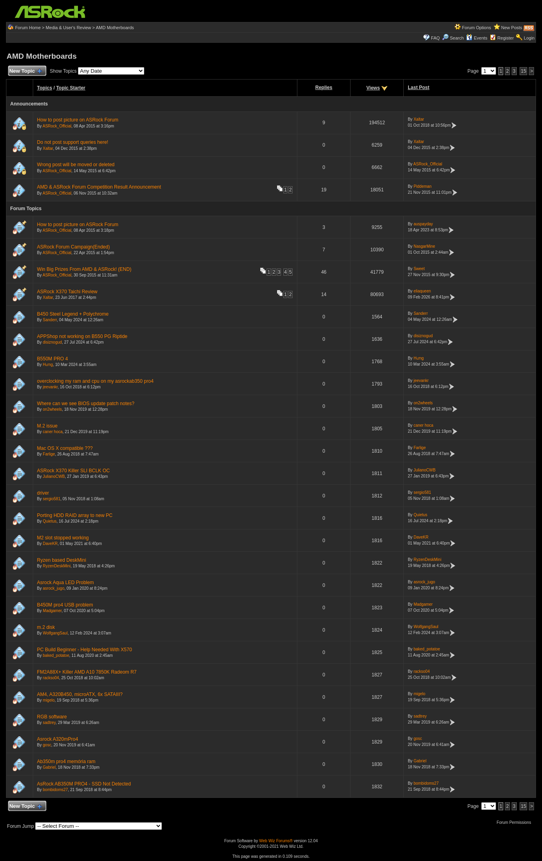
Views (373, 88)
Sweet (419, 268)
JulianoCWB (54, 476)
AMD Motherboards (115, 27)
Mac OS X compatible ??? (65, 448)
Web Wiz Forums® (276, 841)
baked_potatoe (56, 655)
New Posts (511, 27)
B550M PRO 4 (52, 359)
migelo (48, 700)
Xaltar (419, 119)
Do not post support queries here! (72, 142)
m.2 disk (46, 627)
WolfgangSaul (55, 633)
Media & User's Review (68, 27)
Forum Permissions (516, 822)
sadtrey (49, 722)
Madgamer (52, 610)
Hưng (48, 364)
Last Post (418, 87)
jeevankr (50, 387)
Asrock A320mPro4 (57, 739)
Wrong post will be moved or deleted (76, 164)
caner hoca (52, 432)
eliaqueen (422, 291)
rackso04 (51, 678)
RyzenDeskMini (56, 566)
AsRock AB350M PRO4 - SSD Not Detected (84, 784)
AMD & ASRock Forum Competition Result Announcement (99, 187)
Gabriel (49, 767)
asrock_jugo (53, 588)
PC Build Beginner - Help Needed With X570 (84, 649)
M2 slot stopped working (63, 538)
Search (457, 38)
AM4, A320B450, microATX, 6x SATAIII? (80, 694)
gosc (47, 745)
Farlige (49, 454)
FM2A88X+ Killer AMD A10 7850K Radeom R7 (87, 672)
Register (505, 38)
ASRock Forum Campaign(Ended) (73, 247)
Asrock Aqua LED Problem (65, 582)
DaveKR (50, 543)
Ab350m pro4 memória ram (66, 761)
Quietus (49, 521)
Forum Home (28, 27)
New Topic (25, 71)
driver (43, 493)
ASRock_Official (57, 126)
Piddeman (423, 186)
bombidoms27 (55, 789)
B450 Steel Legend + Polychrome (73, 314)
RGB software (52, 717)
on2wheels (52, 409)
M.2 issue (47, 426)
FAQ (435, 38)
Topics (44, 88)
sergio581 (51, 499)
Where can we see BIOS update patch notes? (85, 403)
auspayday (423, 224)
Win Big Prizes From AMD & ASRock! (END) (84, 269)
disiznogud (52, 342)
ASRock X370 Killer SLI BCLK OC (73, 470)
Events (476, 38)
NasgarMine (424, 246)
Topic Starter (70, 88)
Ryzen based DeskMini (61, 560)
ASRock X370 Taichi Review (67, 291)
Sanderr (50, 320)
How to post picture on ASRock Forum (77, 120)
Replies (324, 87)
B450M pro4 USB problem (65, 605)
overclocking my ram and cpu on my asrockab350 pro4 (95, 381)
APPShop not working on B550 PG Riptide (82, 336)
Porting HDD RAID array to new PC (75, 515)
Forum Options (476, 27)
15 (523, 71)
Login (529, 38)
